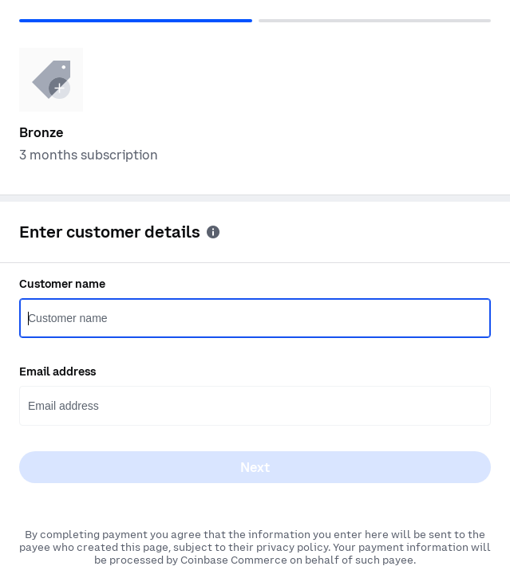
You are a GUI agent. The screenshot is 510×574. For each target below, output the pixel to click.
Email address (57, 371)
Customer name (62, 284)
